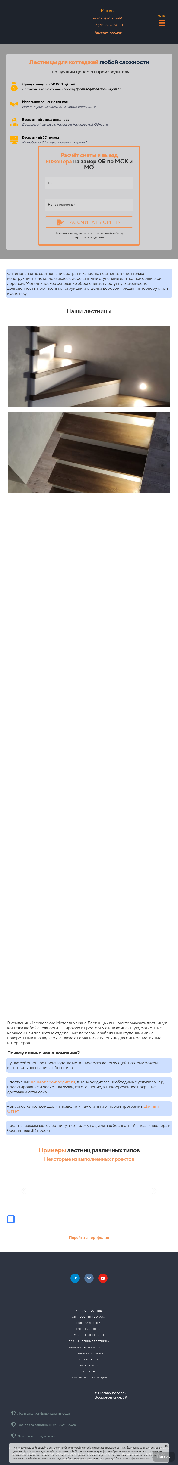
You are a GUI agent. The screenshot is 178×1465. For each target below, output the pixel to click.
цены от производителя (53, 1081)
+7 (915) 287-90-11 (108, 25)
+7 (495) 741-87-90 (108, 18)
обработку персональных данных (99, 235)
